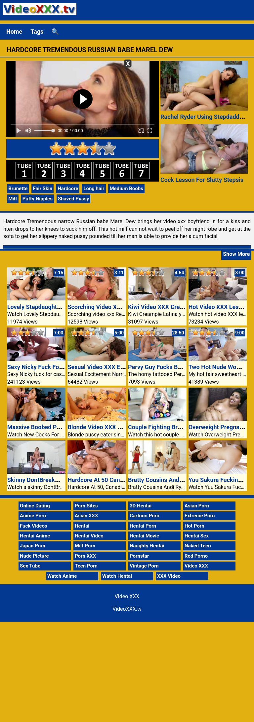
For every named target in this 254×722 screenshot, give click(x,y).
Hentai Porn (143, 526)
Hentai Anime (35, 536)
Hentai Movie (144, 536)
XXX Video (169, 576)
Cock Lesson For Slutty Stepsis (201, 179)
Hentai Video (89, 536)
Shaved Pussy (73, 199)
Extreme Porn (200, 516)
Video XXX (196, 566)
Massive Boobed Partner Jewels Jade (57, 427)
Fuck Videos (33, 526)
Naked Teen (198, 546)
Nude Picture (34, 556)
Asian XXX (86, 516)
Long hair (93, 188)
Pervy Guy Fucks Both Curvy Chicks (175, 366)
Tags (36, 31)
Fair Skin (42, 188)
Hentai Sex (197, 536)
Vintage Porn (144, 566)
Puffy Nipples (37, 199)
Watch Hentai (117, 576)
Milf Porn (85, 546)
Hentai (82, 526)
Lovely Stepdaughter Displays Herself (57, 306)
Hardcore (68, 188)
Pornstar (139, 556)
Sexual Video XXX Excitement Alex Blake (121, 366)
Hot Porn (194, 526)
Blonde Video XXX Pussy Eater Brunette (120, 427)
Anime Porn (33, 516)
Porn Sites (86, 506)
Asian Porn (197, 506)
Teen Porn (86, 566)
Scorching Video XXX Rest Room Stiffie (119, 306)
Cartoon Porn (144, 516)
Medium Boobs (126, 188)
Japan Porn (32, 546)
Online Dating (35, 506)
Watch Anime (62, 576)
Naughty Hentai (147, 546)
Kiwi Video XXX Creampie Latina (171, 306)
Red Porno (196, 556)
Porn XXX (85, 556)
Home (14, 31)
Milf (12, 199)
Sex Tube (30, 566)
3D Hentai (140, 506)
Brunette (17, 188)
